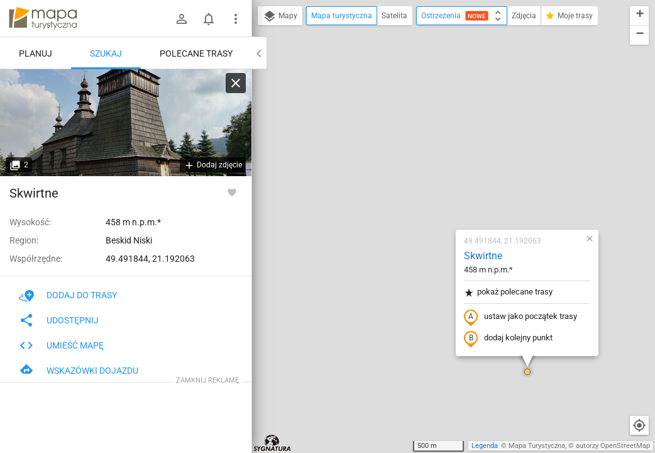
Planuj (35, 53)
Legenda (484, 446)
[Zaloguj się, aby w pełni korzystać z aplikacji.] (232, 192)
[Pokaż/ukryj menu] (236, 19)
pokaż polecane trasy (434, 147)
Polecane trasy (196, 53)
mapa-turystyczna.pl (42, 18)
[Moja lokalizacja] (639, 425)
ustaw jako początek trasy (446, 171)
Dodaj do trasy (68, 295)
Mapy (280, 16)
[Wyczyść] (236, 83)
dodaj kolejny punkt (434, 193)
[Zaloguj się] (182, 19)
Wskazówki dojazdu (78, 370)
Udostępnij (59, 320)
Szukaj (106, 53)
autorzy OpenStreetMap (613, 446)
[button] (453, 226)
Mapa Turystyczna (537, 446)
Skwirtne (409, 110)
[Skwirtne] (125, 122)
